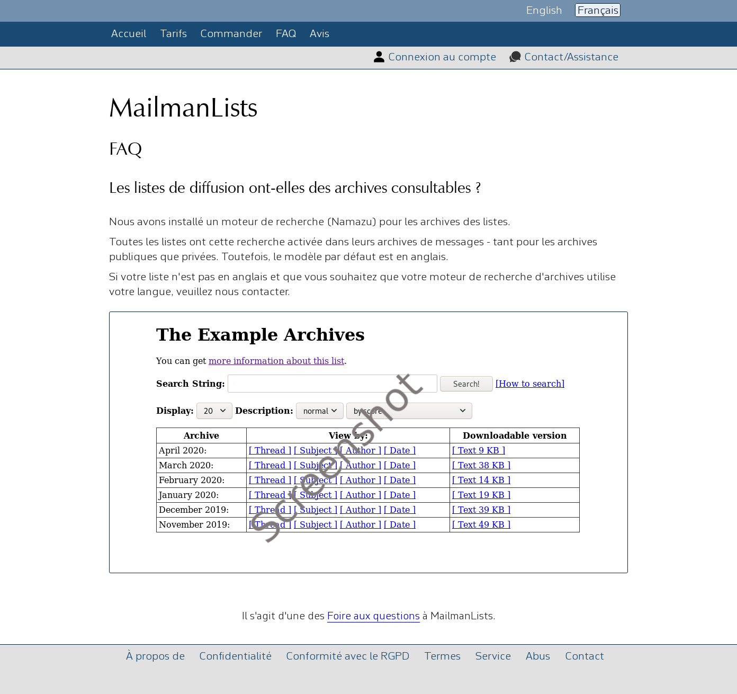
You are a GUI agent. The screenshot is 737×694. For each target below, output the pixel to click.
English (544, 10)
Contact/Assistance (571, 57)
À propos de (155, 656)
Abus (538, 656)
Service (493, 656)
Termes (442, 656)
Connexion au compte (442, 57)
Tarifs (173, 34)
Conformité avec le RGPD (347, 656)
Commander (231, 34)
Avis (319, 34)
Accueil (128, 34)
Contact (584, 656)
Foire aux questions (373, 616)
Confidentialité (236, 656)
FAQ (286, 34)
